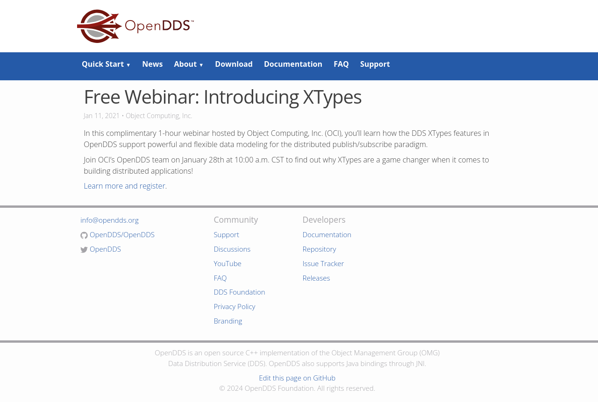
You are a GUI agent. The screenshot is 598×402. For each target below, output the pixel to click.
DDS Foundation (239, 291)
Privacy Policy (234, 306)
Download (234, 64)
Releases (316, 277)
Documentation (293, 64)
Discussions (232, 249)
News (152, 64)
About (189, 64)
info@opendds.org (109, 220)
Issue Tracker (323, 263)
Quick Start (106, 64)
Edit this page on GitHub (297, 377)
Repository (319, 249)
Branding (228, 320)
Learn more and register (124, 186)
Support (375, 64)
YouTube (227, 263)
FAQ (341, 64)
